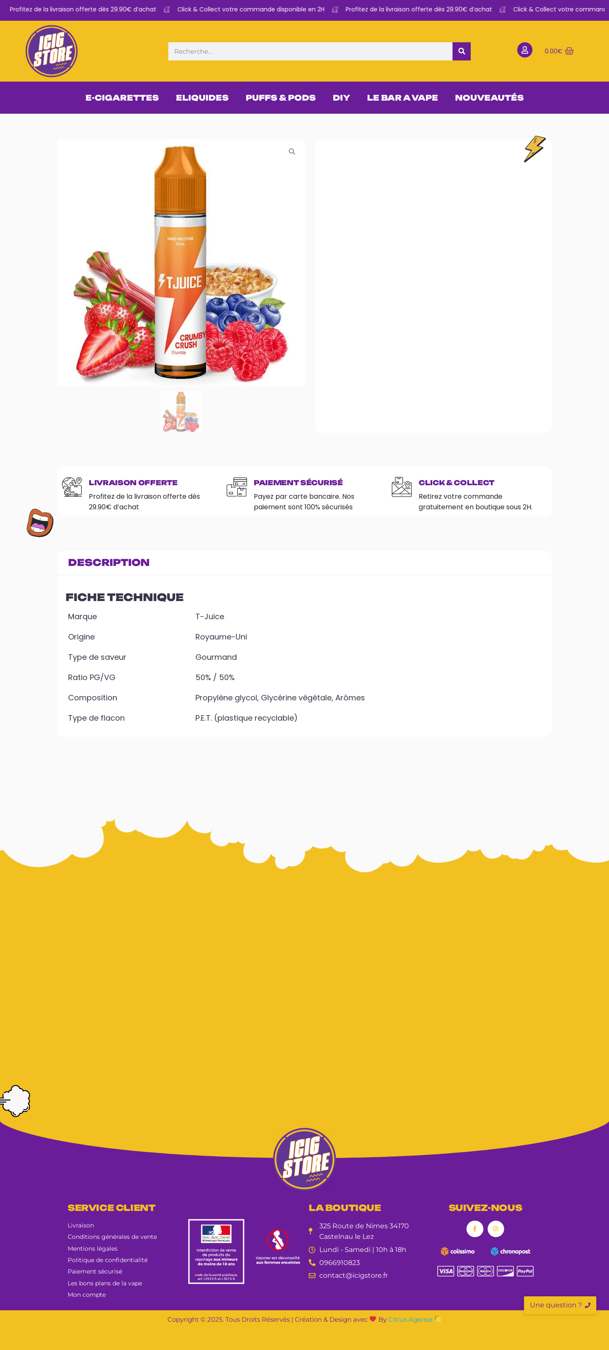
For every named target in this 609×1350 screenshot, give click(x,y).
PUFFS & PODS (281, 97)
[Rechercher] (462, 51)
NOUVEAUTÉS (489, 97)
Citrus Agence (414, 1319)
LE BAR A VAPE (402, 97)
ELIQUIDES (202, 97)
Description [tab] (109, 562)
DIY (341, 97)
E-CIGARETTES (122, 97)
